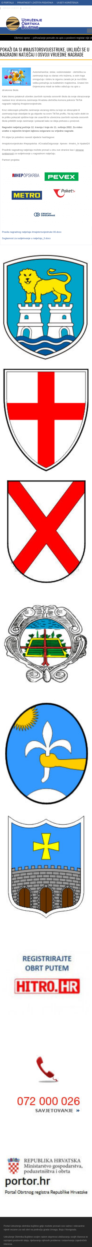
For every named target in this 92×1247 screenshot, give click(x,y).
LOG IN (27, 8)
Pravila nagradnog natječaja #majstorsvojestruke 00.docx (32, 232)
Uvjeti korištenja (67, 2)
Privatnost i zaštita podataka (35, 2)
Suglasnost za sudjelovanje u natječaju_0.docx (26, 238)
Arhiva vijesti (11, 8)
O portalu (7, 2)
